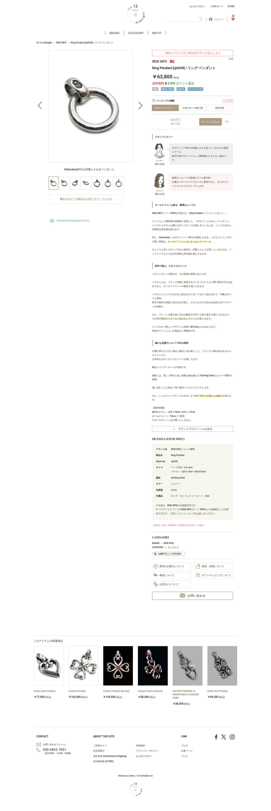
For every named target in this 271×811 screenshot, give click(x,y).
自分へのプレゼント (165, 108)
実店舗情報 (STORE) (103, 761)
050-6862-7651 (54, 749)
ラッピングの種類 (165, 101)
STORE (231, 6)
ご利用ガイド (216, 6)
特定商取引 (99, 751)
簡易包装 (219, 108)
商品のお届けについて (169, 566)
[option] (90, 113)
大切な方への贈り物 (192, 108)
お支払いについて (166, 584)
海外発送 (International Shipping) (110, 756)
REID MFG (61, 42)
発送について (164, 575)
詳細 (231, 59)
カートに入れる (210, 121)
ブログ (184, 745)
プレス (184, 756)
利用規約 (140, 745)
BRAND (114, 33)
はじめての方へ (197, 6)
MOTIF (157, 33)
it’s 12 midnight (44, 42)
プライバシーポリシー (147, 751)
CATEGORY (136, 33)
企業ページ (186, 751)
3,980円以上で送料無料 (169, 553)
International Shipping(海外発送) (73, 220)
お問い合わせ (193, 595)
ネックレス (173, 547)
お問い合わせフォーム (54, 744)
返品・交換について (210, 566)
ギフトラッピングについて (213, 575)
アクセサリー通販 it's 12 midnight (135, 14)
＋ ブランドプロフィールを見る (192, 428)
